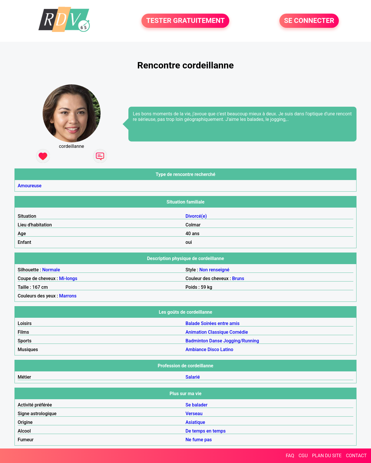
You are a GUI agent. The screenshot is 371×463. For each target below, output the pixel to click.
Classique (218, 332)
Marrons (68, 296)
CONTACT (356, 455)
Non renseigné (214, 270)
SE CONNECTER (309, 21)
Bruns (238, 278)
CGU (303, 455)
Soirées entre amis (220, 323)
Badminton (197, 341)
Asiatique (195, 422)
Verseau (194, 413)
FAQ (290, 455)
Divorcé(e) (196, 216)
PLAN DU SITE (327, 455)
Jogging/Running (241, 341)
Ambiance (196, 349)
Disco (213, 349)
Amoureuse (29, 185)
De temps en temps (206, 431)
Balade (193, 323)
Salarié (193, 377)
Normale (51, 270)
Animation (196, 332)
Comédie (239, 332)
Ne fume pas (199, 439)
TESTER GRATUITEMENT (185, 21)
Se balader (197, 405)
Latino (226, 349)
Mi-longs (68, 278)
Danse (215, 341)
